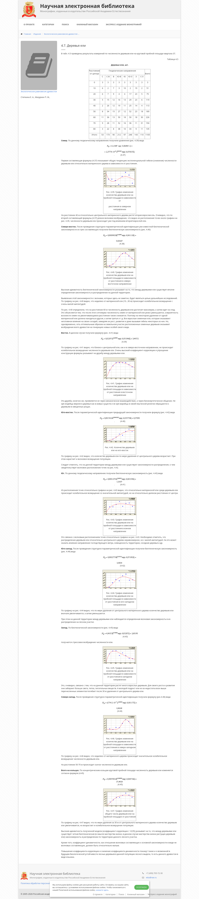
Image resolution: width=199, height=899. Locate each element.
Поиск (65, 24)
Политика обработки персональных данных (41, 883)
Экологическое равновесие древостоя (39, 91)
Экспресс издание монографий (124, 24)
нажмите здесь (102, 890)
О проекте (29, 24)
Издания (37, 34)
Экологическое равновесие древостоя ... (61, 34)
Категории (48, 24)
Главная (27, 34)
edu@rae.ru (151, 877)
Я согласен (142, 887)
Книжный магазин (87, 24)
